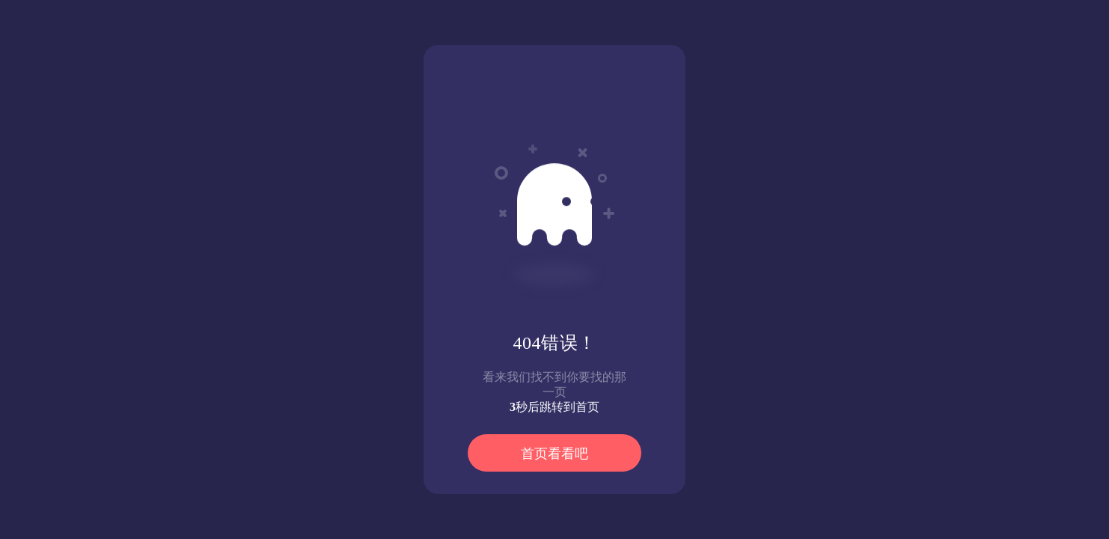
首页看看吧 (554, 453)
